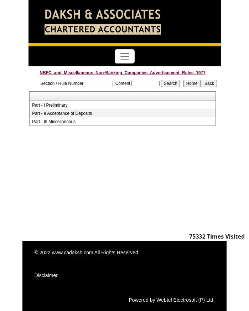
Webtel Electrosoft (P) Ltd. (185, 300)
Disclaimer (46, 275)
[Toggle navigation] (125, 56)
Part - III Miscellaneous (54, 121)
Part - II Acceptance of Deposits (62, 113)
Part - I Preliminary (49, 105)
